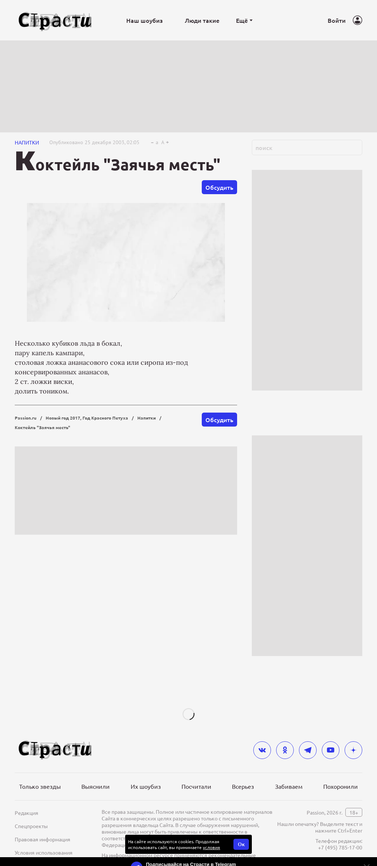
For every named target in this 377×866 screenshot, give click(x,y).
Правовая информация (42, 839)
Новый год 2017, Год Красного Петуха (87, 418)
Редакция (26, 812)
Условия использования (44, 852)
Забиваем (289, 786)
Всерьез (243, 786)
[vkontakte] (262, 750)
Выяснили (95, 786)
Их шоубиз (146, 786)
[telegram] (308, 750)
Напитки (27, 142)
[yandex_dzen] (353, 750)
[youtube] (330, 750)
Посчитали (196, 786)
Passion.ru (25, 418)
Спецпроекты (31, 826)
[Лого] (55, 20)
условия (211, 847)
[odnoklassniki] (285, 750)
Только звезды (40, 786)
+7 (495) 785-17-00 (340, 847)
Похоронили (340, 786)
